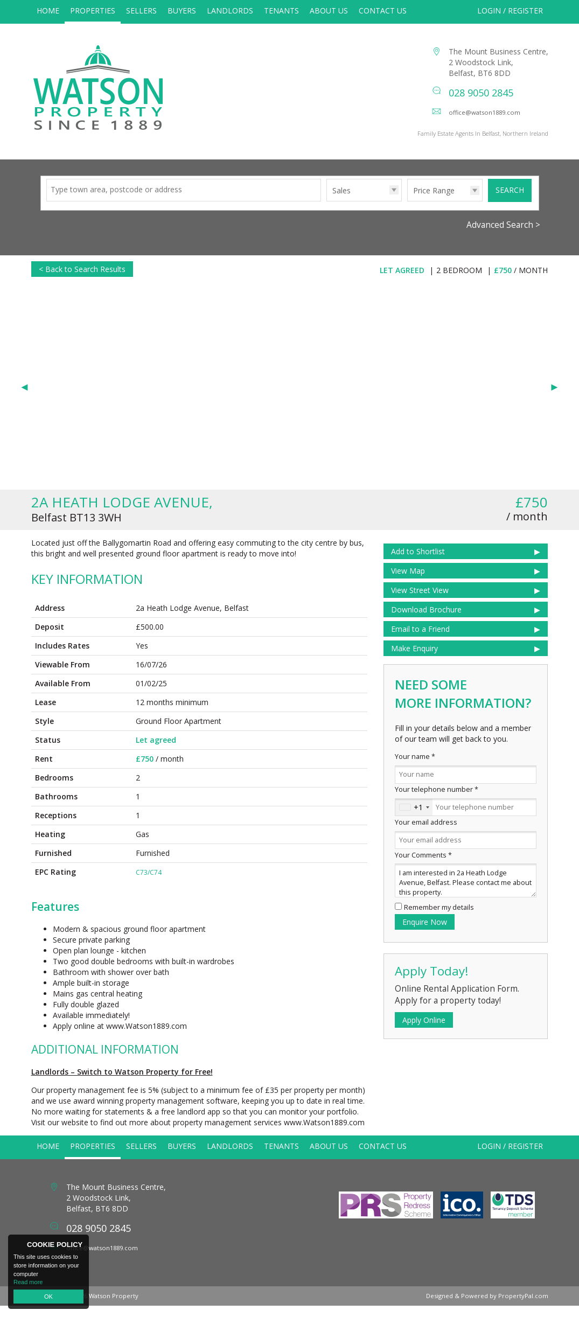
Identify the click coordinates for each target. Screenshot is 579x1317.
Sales (341, 202)
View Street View (420, 601)
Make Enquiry (414, 659)
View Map (408, 582)
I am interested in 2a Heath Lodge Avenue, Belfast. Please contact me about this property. (465, 892)
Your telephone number (436, 800)
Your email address (426, 833)
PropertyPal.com (523, 1307)
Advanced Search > (503, 236)
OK (48, 1296)
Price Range (434, 202)
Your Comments (423, 866)
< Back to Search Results (82, 280)
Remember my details (439, 918)
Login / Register (510, 10)
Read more (28, 1282)
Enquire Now (424, 933)
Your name (415, 767)
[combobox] (413, 818)
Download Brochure (426, 621)
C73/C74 (149, 883)
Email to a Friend (420, 640)
